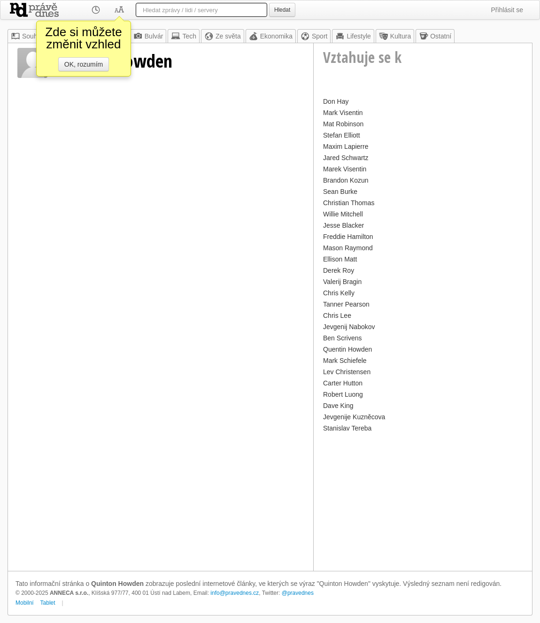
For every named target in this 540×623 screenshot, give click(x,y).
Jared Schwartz (345, 158)
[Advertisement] (423, 500)
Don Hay (335, 101)
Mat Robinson (343, 124)
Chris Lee (337, 315)
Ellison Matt (340, 259)
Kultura (395, 36)
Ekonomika (271, 36)
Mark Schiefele (345, 360)
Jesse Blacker (343, 225)
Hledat (282, 10)
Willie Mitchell (343, 214)
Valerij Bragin (342, 281)
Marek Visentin (344, 169)
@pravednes (298, 593)
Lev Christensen (346, 372)
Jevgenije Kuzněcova (354, 417)
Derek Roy (338, 270)
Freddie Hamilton (348, 236)
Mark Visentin (343, 112)
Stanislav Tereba (347, 428)
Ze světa (222, 36)
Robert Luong (343, 394)
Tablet (47, 603)
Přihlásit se (507, 10)
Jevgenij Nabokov (349, 327)
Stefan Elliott (341, 135)
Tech (183, 36)
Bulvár (148, 36)
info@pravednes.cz (234, 593)
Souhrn (27, 36)
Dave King (338, 405)
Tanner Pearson (346, 304)
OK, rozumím (83, 64)
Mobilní (24, 603)
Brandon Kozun (346, 180)
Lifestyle (352, 36)
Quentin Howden (347, 349)
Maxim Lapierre (345, 146)
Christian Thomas (348, 203)
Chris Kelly (339, 293)
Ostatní (435, 36)
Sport (314, 36)
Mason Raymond (348, 248)
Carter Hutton (343, 383)
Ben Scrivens (342, 338)
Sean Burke (340, 191)
